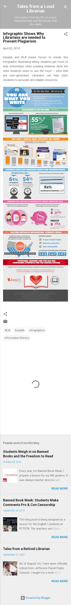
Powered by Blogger (35, 598)
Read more (59, 488)
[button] (65, 35)
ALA (7, 330)
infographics (37, 330)
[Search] (65, 7)
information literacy (17, 338)
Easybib (19, 330)
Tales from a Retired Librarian (26, 549)
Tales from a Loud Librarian (35, 9)
